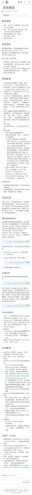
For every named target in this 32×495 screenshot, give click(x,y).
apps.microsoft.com (13, 252)
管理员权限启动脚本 (17, 354)
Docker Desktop (9, 327)
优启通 (10, 50)
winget (7, 202)
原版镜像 (9, 38)
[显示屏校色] (16, 481)
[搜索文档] (25, 2)
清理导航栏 (7, 124)
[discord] (18, 2)
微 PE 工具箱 (19, 50)
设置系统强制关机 (9, 126)
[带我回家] (7, 2)
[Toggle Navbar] (29, 2)
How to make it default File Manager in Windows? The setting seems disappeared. (17, 376)
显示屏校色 (7, 96)
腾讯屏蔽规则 (14, 459)
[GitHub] (21, 2)
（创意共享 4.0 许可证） (11, 491)
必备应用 (10, 25)
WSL (5, 316)
